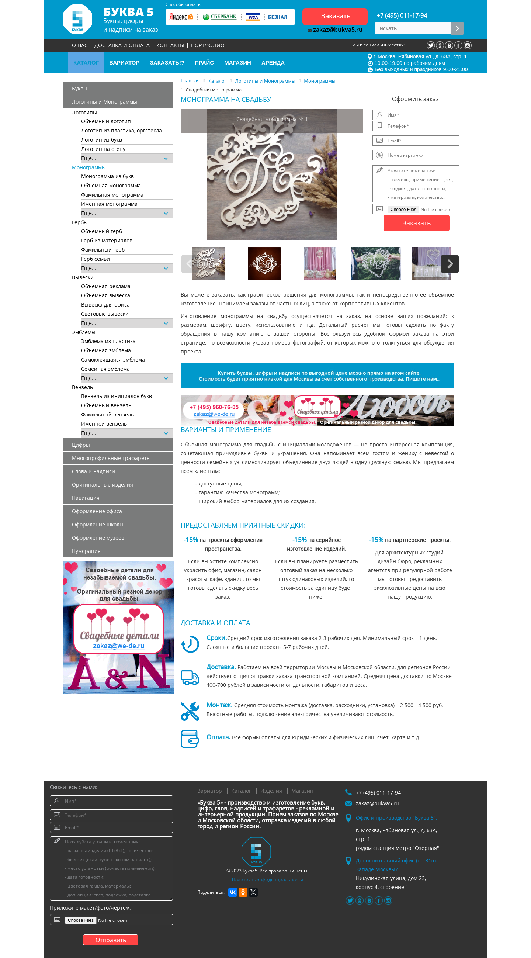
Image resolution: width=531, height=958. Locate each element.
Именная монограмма (109, 203)
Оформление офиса (97, 511)
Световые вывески (105, 313)
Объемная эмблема (106, 350)
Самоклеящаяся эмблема (113, 359)
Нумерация (86, 550)
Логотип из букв (101, 139)
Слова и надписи (93, 471)
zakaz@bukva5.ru (335, 29)
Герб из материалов (106, 240)
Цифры (81, 444)
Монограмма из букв (107, 176)
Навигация (86, 497)
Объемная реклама (106, 286)
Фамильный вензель (107, 414)
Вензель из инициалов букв (116, 396)
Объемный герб (101, 231)
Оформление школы (98, 524)
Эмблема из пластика (108, 341)
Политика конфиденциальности (267, 879)
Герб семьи (95, 258)
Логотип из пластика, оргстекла (121, 130)
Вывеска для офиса (105, 304)
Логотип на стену (103, 148)
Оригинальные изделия (102, 484)
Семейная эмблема (105, 368)
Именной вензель (104, 423)
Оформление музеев (98, 537)
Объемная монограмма (111, 185)
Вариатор (209, 790)
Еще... (124, 158)
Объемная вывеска (105, 295)
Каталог (241, 790)
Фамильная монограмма (112, 194)
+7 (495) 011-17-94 (402, 15)
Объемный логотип (106, 121)
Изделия (271, 790)
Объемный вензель (106, 405)
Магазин (302, 790)
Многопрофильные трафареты (111, 457)
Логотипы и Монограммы (104, 101)
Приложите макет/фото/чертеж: (90, 907)
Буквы (79, 88)
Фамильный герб (103, 249)
